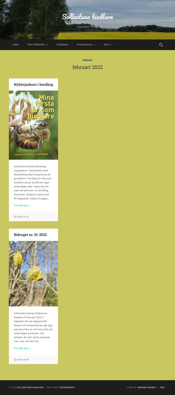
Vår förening (36, 44)
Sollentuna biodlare (87, 16)
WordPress (67, 387)
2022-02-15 (23, 217)
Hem (16, 44)
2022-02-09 (23, 359)
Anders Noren (146, 387)
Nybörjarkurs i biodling (33, 84)
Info (107, 44)
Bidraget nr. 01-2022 (30, 234)
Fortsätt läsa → (23, 205)
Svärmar (62, 44)
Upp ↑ (163, 387)
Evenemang (84, 44)
